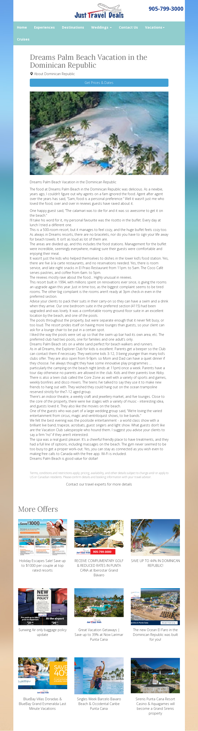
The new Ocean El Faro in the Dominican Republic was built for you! (155, 615)
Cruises (23, 39)
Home (22, 27)
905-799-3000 (166, 8)
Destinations (73, 27)
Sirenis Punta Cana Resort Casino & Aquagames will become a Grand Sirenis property (155, 686)
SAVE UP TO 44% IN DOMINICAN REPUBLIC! (155, 543)
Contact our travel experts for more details (99, 484)
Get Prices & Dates (99, 82)
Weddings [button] (101, 27)
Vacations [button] (155, 27)
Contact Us (128, 27)
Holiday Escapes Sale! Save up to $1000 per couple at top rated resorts (42, 546)
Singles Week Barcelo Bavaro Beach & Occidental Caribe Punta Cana (99, 684)
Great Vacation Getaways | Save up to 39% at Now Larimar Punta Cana (99, 615)
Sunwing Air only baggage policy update (42, 612)
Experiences (44, 27)
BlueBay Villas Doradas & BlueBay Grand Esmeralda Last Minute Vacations (42, 684)
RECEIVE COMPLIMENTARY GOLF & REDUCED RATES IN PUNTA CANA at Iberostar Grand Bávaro (99, 548)
